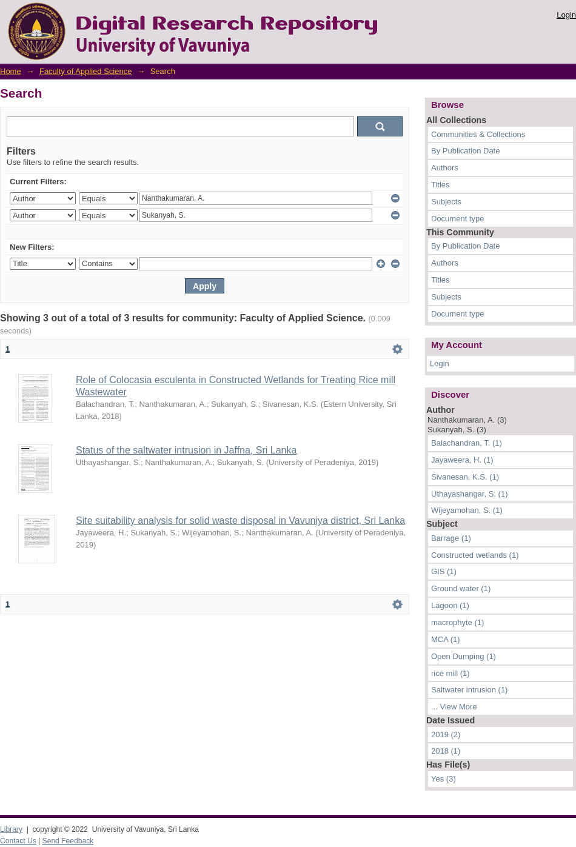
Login (566, 14)
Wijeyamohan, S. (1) (467, 510)
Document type (457, 218)
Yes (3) (443, 778)
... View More (454, 706)
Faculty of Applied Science (85, 71)
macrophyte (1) (457, 622)
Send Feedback (68, 841)
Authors (444, 167)
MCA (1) (445, 639)
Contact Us (18, 841)
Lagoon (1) (450, 605)
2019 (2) (445, 734)
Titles (440, 184)
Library (11, 829)
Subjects (446, 201)
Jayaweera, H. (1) (462, 459)
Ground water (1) (461, 588)
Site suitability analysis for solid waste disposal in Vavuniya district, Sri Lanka (240, 520)
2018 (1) (445, 750)
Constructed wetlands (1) (475, 555)
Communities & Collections (478, 134)
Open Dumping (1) (463, 656)
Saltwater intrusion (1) (469, 689)
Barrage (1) (451, 538)
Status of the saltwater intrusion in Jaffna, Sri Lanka (186, 450)
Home (10, 71)
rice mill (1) (450, 673)
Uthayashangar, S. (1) (469, 493)
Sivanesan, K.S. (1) (465, 476)
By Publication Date (465, 150)
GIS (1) (444, 571)
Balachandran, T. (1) (466, 442)
